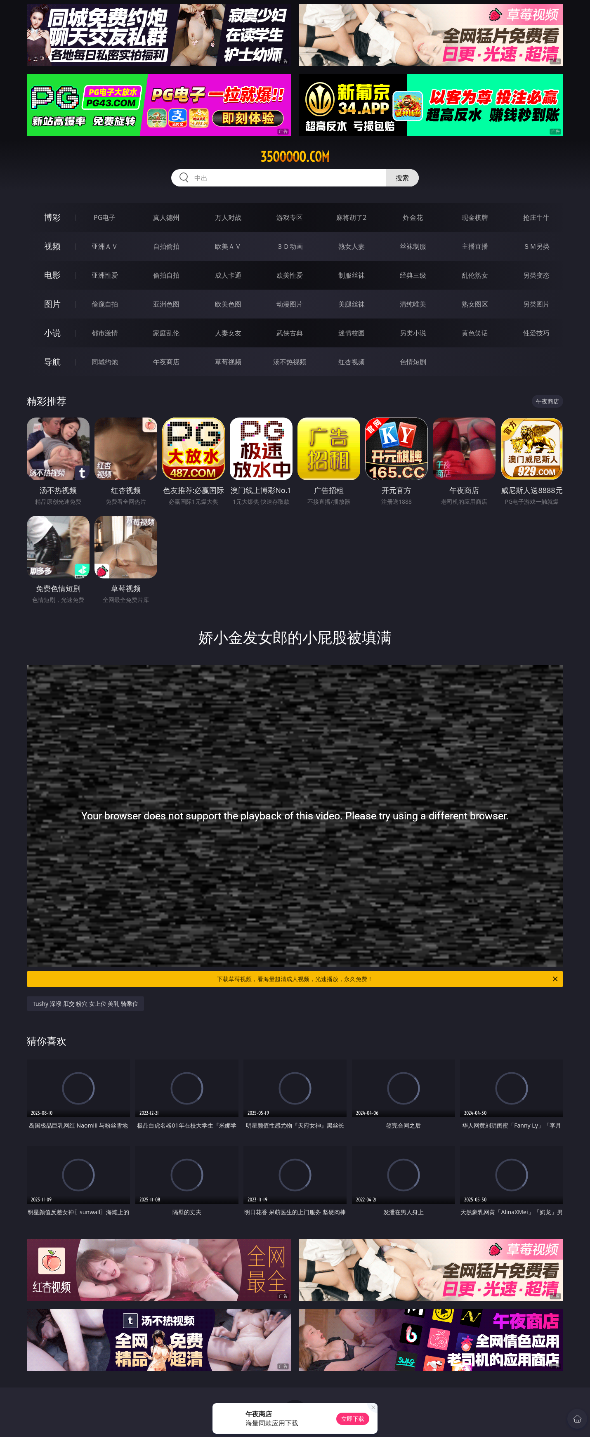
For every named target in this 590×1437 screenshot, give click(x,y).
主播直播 (475, 246)
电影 (52, 275)
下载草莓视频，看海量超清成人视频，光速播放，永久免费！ (388, 979)
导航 (52, 361)
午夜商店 (166, 361)
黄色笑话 (475, 332)
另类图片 (536, 304)
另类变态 (536, 275)
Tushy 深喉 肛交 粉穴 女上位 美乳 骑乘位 (85, 1004)
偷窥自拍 (105, 304)
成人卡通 (228, 275)
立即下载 (352, 1419)
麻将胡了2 (351, 217)
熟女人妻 (351, 246)
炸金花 (413, 217)
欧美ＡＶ (228, 246)
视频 (52, 246)
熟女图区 (475, 304)
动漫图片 (289, 304)
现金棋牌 (475, 217)
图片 (52, 303)
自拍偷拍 (166, 246)
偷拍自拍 (166, 275)
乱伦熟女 (475, 275)
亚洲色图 (166, 304)
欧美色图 (228, 304)
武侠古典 (289, 332)
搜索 (402, 177)
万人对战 (228, 217)
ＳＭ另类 (536, 246)
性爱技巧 (536, 332)
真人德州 (166, 217)
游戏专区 (289, 217)
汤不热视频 (289, 361)
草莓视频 (228, 361)
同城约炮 (105, 361)
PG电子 (105, 217)
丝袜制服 (413, 246)
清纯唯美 (413, 304)
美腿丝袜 (351, 304)
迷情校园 (351, 332)
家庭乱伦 (166, 332)
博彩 (52, 217)
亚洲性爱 (105, 275)
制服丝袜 (351, 275)
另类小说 (413, 332)
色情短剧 (413, 361)
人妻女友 (228, 332)
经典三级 (413, 275)
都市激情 (105, 332)
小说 (52, 332)
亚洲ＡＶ (105, 246)
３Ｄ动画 (289, 246)
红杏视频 (351, 361)
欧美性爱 (289, 275)
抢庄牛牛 (536, 217)
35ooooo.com (295, 157)
